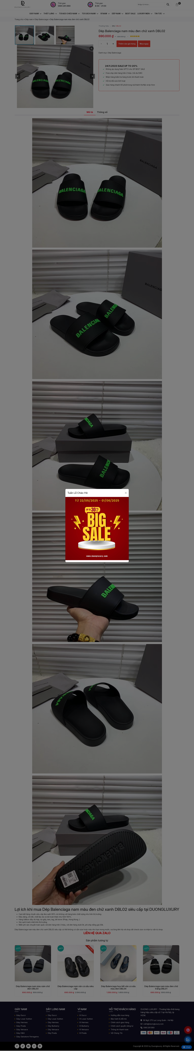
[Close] (126, 493)
